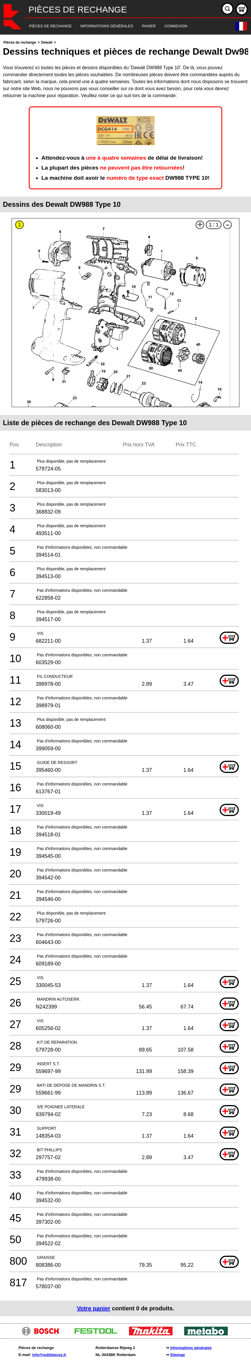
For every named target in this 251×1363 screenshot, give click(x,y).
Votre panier (93, 1308)
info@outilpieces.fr (49, 1355)
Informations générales (191, 1348)
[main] (125, 677)
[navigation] (117, 26)
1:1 (214, 225)
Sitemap (177, 1355)
